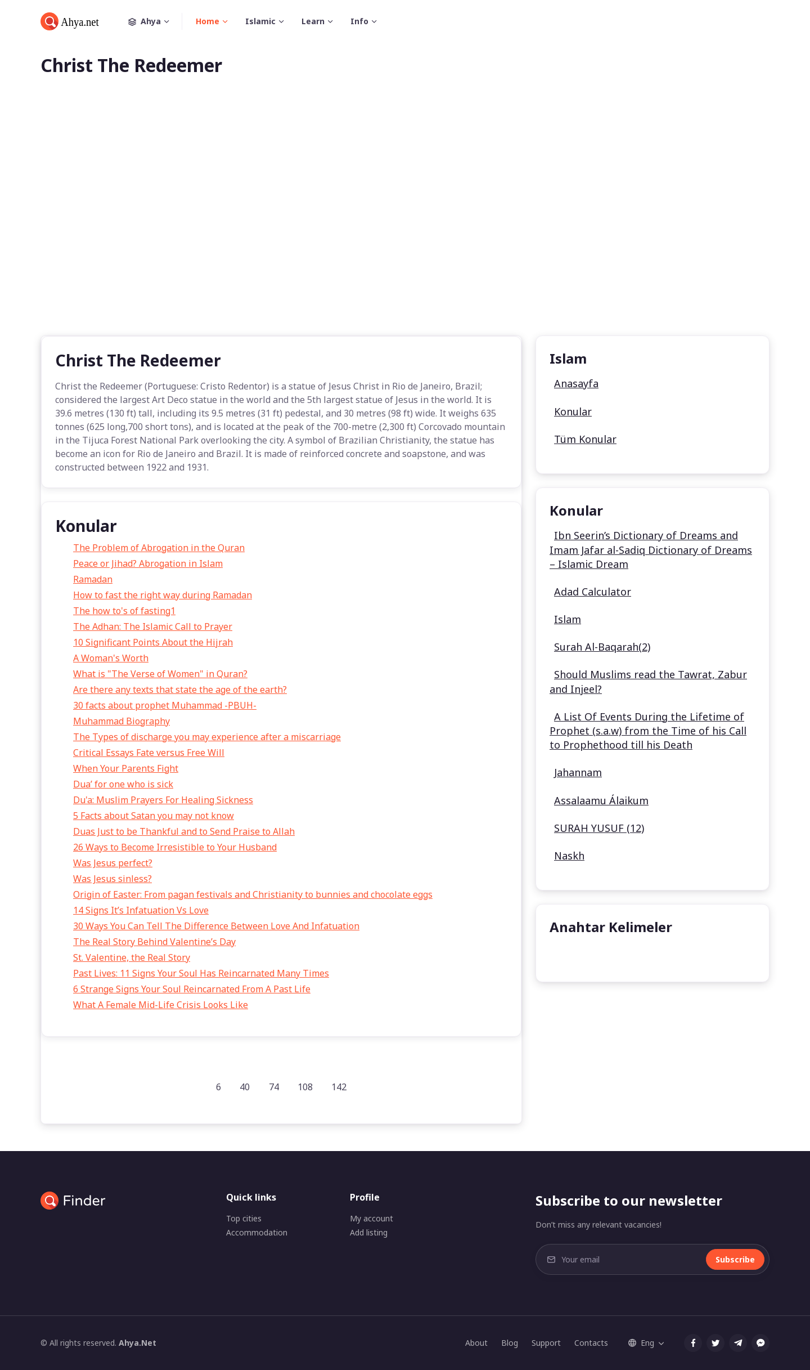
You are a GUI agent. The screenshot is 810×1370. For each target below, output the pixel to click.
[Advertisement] (405, 224)
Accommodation (256, 1232)
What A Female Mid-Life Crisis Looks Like (160, 1005)
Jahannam (578, 772)
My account (371, 1218)
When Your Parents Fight (125, 768)
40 (245, 1087)
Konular (573, 411)
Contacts (591, 1342)
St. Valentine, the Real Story (131, 957)
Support (546, 1342)
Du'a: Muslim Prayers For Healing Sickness (163, 800)
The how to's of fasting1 (124, 611)
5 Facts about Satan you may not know (153, 815)
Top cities (244, 1218)
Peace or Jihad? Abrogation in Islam (148, 563)
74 (274, 1087)
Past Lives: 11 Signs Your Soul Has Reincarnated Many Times (201, 973)
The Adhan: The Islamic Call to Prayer (152, 626)
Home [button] (207, 21)
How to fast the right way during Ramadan (162, 595)
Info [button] (359, 21)
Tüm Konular (585, 439)
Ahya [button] (155, 21)
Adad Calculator (592, 591)
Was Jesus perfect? (112, 863)
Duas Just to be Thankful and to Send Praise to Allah (184, 831)
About (476, 1342)
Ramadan (92, 579)
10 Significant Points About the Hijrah (153, 642)
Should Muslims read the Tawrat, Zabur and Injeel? (648, 681)
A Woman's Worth (110, 658)
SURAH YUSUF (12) (599, 828)
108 (305, 1087)
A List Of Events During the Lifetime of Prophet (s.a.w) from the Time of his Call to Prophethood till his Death (648, 730)
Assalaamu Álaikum (601, 800)
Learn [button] (313, 21)
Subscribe (735, 1259)
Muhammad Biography (121, 721)
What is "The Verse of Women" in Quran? (160, 674)
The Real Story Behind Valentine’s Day (154, 941)
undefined (579, 955)
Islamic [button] (260, 21)
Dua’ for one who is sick (123, 784)
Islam (567, 619)
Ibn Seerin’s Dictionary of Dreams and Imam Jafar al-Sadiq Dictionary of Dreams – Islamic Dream (651, 549)
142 (338, 1087)
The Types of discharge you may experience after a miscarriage (207, 737)
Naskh (569, 855)
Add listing (369, 1232)
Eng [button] (641, 1342)
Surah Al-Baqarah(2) (602, 646)
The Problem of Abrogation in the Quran (159, 547)
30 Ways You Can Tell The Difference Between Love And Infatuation (216, 926)
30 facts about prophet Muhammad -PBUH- (164, 705)
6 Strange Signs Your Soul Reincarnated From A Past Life (191, 989)
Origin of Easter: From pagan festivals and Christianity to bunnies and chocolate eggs (253, 894)
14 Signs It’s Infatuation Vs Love (141, 910)
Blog (509, 1342)
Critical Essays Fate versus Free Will (148, 752)
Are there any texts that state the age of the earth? (180, 689)
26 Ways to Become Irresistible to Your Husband (175, 847)
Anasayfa (576, 383)
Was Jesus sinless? (112, 878)
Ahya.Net (137, 1342)
